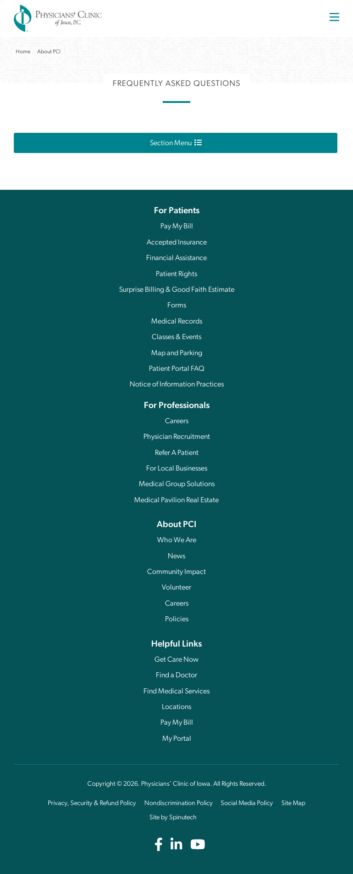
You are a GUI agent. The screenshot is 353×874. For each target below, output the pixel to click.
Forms (176, 305)
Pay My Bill (176, 226)
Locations (176, 707)
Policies (176, 619)
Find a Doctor (176, 675)
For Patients (176, 211)
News (176, 556)
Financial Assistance (176, 258)
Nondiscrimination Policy (178, 803)
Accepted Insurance (177, 242)
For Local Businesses (176, 468)
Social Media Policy (247, 803)
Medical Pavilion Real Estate (176, 500)
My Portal (176, 739)
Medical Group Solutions (177, 484)
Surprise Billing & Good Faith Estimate (176, 290)
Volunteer (176, 587)
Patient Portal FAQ (177, 369)
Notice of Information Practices (177, 384)
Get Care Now (176, 660)
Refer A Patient (177, 453)
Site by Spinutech (173, 817)
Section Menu (176, 143)
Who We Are (176, 540)
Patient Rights (176, 274)
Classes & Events (176, 337)
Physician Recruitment (176, 437)
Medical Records (176, 321)
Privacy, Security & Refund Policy (92, 803)
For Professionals (177, 406)
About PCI (176, 525)
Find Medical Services (176, 691)
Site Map (293, 803)
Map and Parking (176, 353)
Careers (176, 421)
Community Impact (176, 572)
